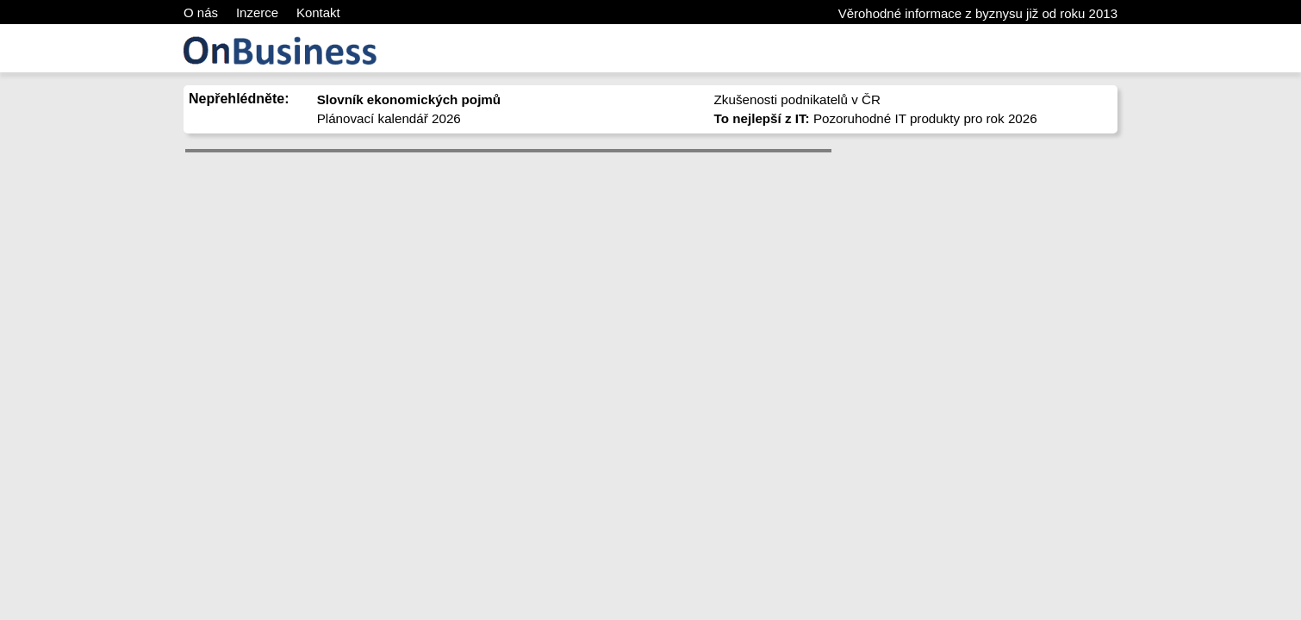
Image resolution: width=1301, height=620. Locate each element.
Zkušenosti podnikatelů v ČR (797, 99)
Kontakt (318, 12)
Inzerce (257, 12)
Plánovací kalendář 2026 (389, 118)
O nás (201, 12)
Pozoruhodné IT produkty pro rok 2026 (875, 118)
